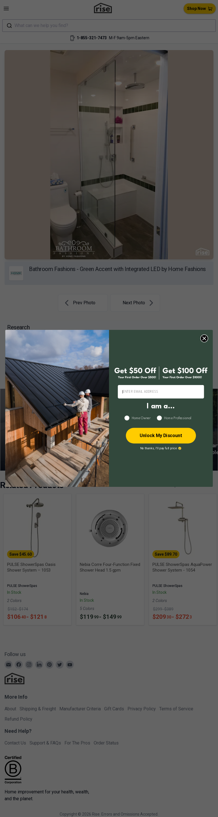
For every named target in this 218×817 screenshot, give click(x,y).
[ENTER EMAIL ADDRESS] (161, 391)
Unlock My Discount (161, 436)
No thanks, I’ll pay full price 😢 (161, 448)
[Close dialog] (204, 338)
